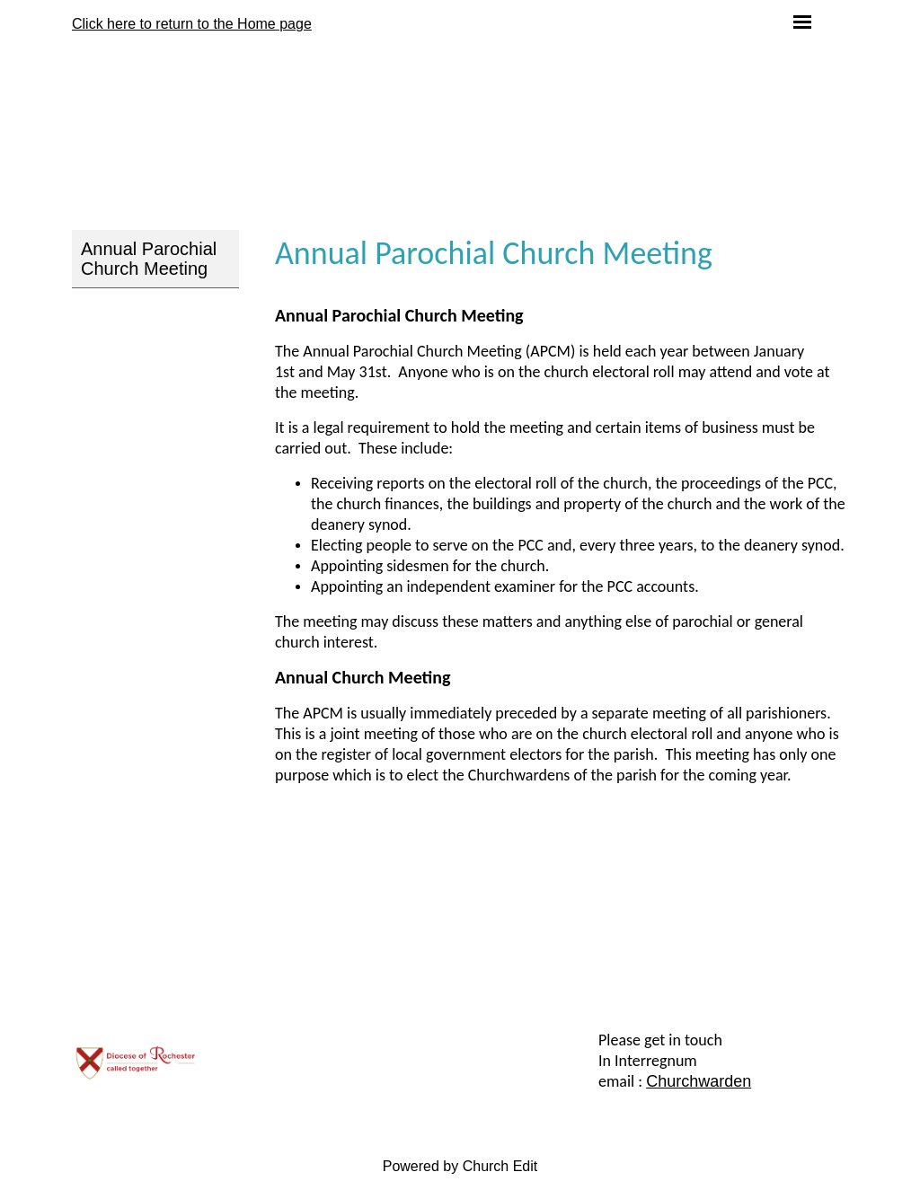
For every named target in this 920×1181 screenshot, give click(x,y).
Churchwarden (698, 1081)
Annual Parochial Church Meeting (149, 258)
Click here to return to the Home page (192, 23)
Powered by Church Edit (460, 1166)
